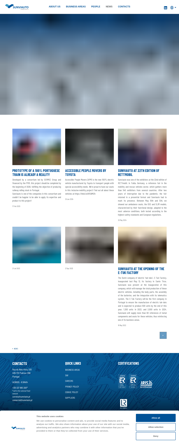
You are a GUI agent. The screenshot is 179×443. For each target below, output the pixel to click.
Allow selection (155, 348)
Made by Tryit (71, 425)
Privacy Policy (72, 386)
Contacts (124, 6)
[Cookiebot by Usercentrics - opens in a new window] (18, 375)
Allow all (156, 339)
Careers (69, 380)
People (95, 6)
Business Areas (76, 6)
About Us (54, 6)
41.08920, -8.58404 (20, 382)
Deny (155, 357)
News (109, 6)
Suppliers (70, 397)
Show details (144, 375)
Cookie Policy (71, 392)
